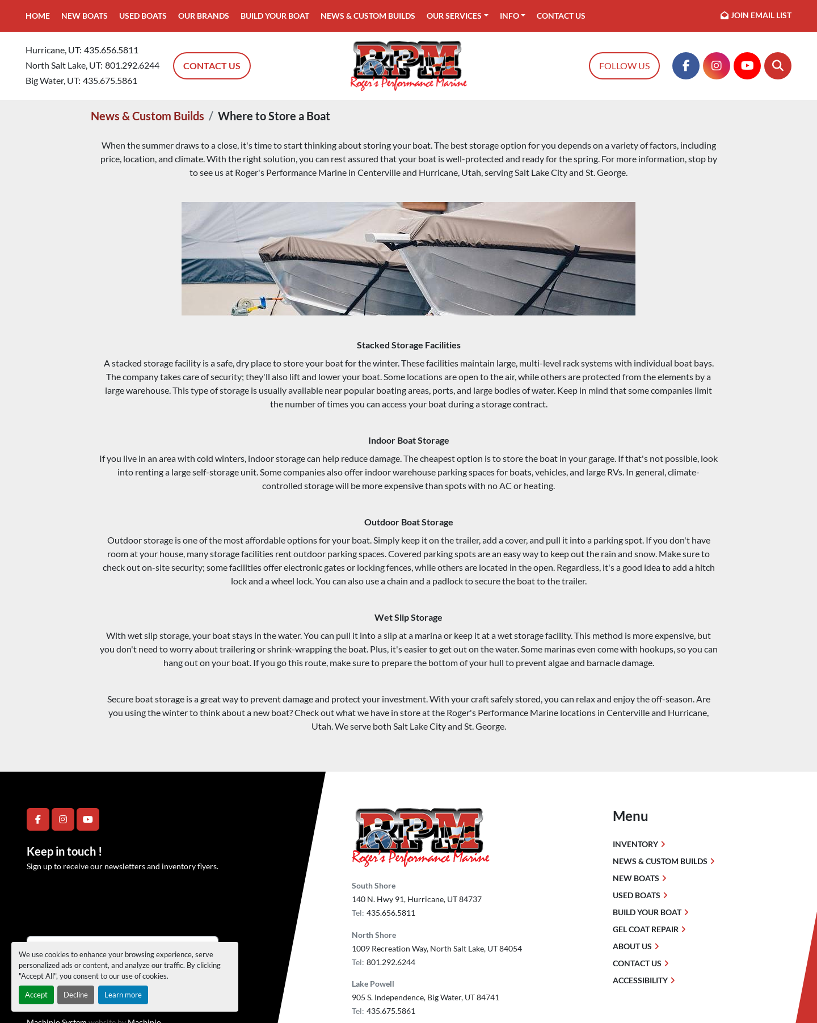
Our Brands (203, 15)
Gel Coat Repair (646, 929)
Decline (76, 994)
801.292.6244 (132, 65)
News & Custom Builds (368, 15)
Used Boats (143, 15)
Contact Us (561, 15)
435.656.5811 (111, 49)
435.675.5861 (110, 80)
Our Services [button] (454, 15)
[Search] (777, 65)
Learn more (123, 994)
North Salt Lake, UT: (64, 65)
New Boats (84, 15)
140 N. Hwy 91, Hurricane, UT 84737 (417, 899)
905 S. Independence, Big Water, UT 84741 (425, 997)
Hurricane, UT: (54, 49)
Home (38, 15)
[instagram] (716, 65)
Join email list (761, 15)
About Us (632, 946)
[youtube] (747, 65)
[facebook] (686, 65)
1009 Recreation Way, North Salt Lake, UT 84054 (437, 948)
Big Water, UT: (53, 80)
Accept (36, 994)
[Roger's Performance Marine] (421, 836)
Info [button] (509, 15)
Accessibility (640, 980)
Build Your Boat (275, 15)
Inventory (635, 844)
